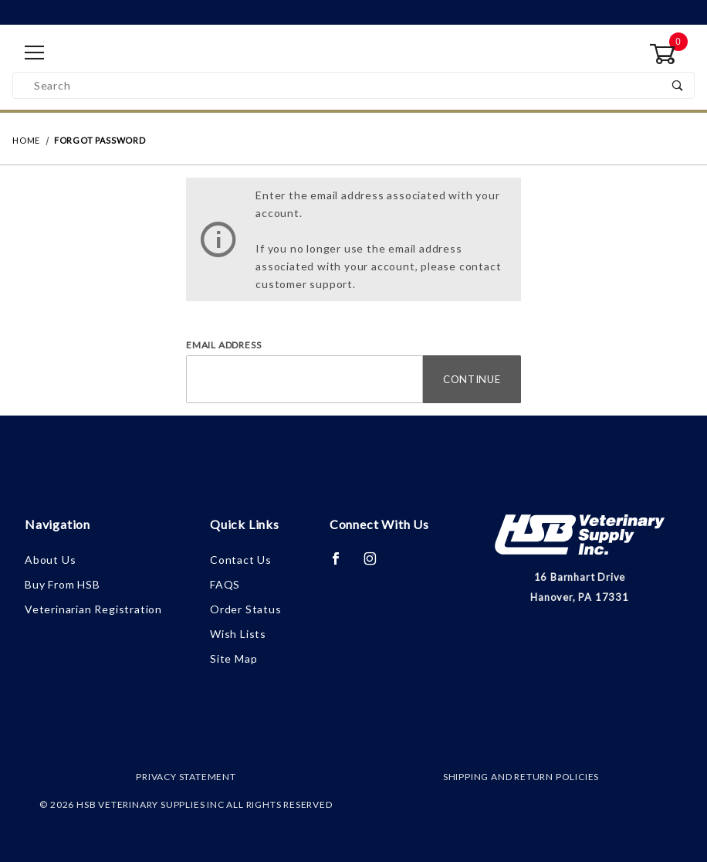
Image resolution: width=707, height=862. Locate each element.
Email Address (223, 345)
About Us (50, 559)
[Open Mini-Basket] (672, 54)
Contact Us (241, 559)
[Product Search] (337, 85)
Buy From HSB (62, 584)
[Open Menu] (35, 54)
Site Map (233, 658)
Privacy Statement (186, 776)
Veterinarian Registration (93, 609)
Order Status (246, 609)
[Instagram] (377, 564)
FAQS (225, 584)
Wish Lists (238, 633)
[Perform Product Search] (678, 85)
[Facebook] (342, 564)
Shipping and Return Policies (521, 776)
